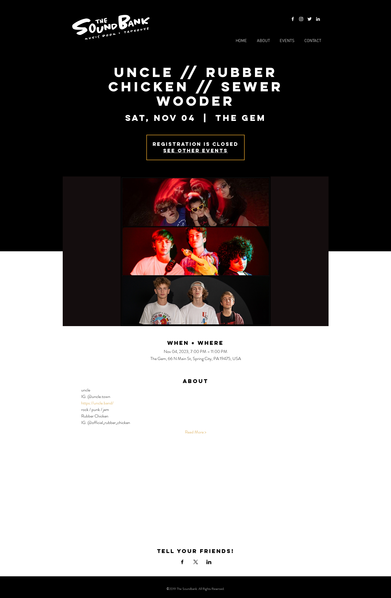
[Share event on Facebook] (182, 562)
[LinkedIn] (318, 19)
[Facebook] (292, 19)
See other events (195, 150)
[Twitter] (309, 19)
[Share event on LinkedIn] (209, 562)
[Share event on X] (195, 562)
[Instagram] (301, 19)
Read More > (195, 432)
